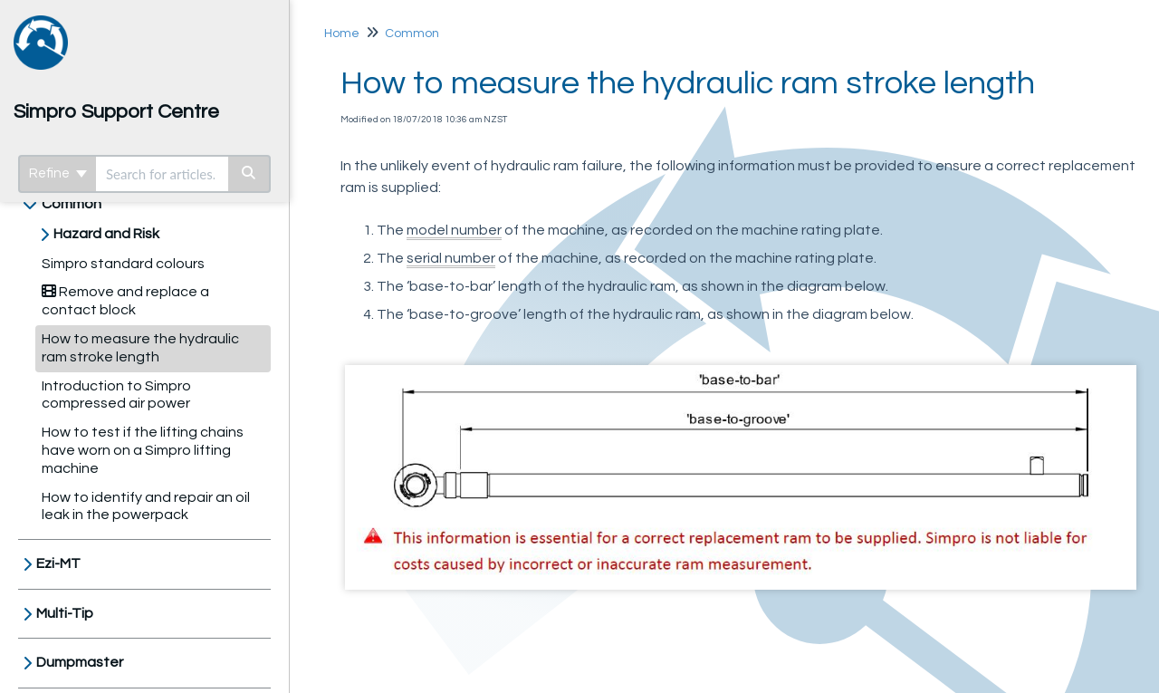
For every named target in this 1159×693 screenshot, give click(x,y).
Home (341, 33)
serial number (451, 258)
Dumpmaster (79, 662)
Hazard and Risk (106, 233)
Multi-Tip (64, 613)
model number (454, 230)
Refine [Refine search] (58, 173)
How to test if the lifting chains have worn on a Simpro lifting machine (143, 450)
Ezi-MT (58, 563)
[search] (162, 174)
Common (71, 204)
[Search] (249, 174)
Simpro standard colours (123, 263)
